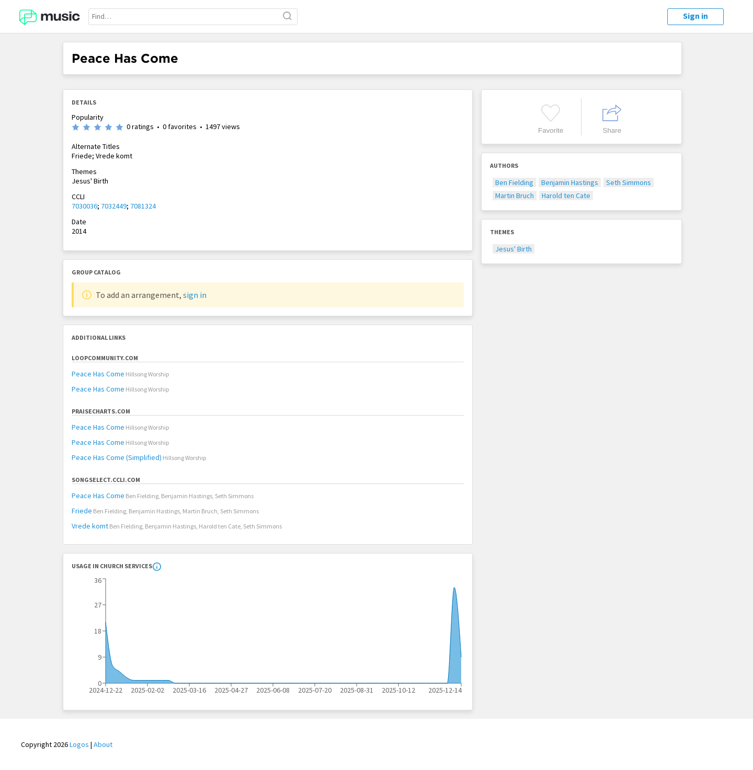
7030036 (84, 206)
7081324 (143, 206)
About (103, 744)
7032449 (114, 206)
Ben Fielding (514, 182)
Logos (79, 744)
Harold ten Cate (566, 195)
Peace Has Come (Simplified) (117, 457)
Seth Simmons (628, 182)
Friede (82, 510)
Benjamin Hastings (569, 182)
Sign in (695, 15)
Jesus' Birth (513, 249)
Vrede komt (90, 526)
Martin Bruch (514, 195)
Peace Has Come (98, 373)
